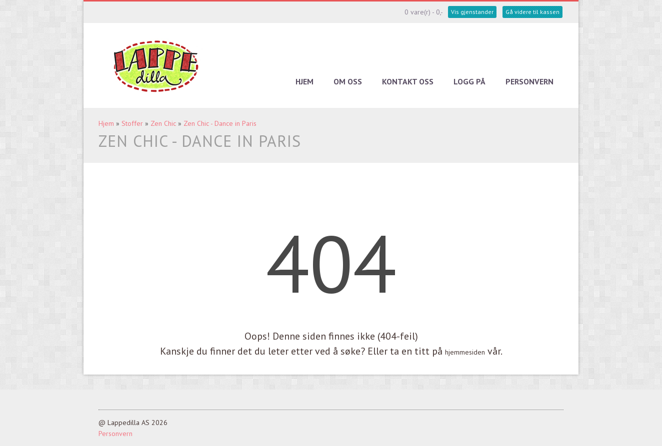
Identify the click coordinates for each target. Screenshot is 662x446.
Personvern (530, 81)
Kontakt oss (408, 81)
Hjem (305, 81)
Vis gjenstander (472, 11)
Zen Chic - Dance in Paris (220, 123)
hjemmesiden (465, 352)
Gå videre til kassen (533, 11)
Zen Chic (163, 123)
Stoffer (132, 123)
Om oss (348, 81)
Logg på (470, 81)
